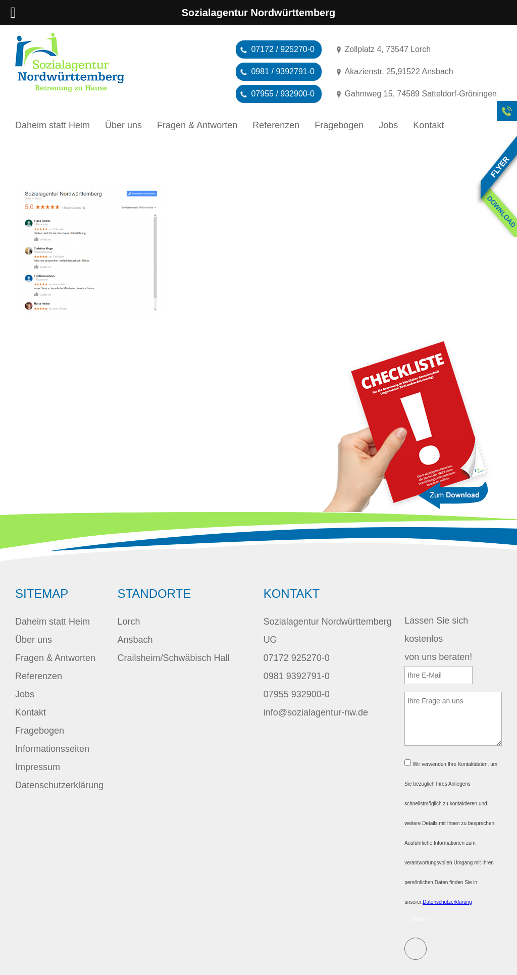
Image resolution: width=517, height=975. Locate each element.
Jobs (388, 125)
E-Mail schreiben (415, 949)
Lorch (128, 622)
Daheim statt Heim (52, 125)
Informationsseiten (52, 749)
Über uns (123, 125)
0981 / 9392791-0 (282, 71)
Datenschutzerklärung (59, 785)
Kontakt (428, 125)
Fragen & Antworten (197, 125)
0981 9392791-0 (297, 676)
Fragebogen (339, 125)
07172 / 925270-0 (282, 49)
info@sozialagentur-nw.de (316, 712)
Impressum (37, 767)
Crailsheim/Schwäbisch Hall (173, 658)
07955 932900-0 (297, 694)
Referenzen (275, 125)
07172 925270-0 (297, 658)
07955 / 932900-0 (282, 93)
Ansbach (134, 640)
